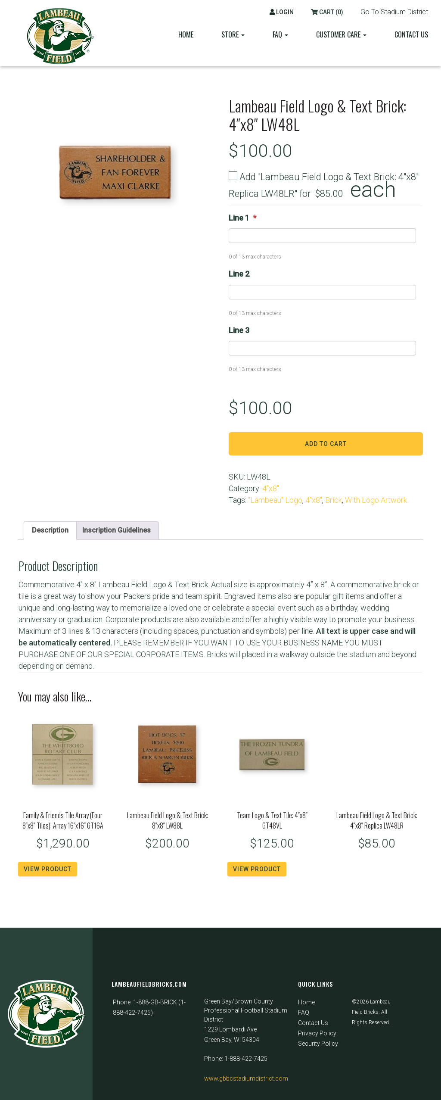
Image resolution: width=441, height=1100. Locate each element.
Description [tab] (52, 530)
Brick (333, 500)
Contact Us (411, 34)
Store (233, 34)
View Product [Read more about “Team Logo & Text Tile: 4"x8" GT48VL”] (257, 869)
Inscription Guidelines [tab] (123, 530)
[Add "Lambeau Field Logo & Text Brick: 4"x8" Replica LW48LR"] (233, 175)
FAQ (303, 1012)
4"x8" (270, 488)
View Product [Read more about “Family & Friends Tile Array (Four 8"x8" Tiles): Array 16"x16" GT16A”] (47, 869)
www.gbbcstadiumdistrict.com (246, 1078)
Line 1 (242, 217)
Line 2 (239, 273)
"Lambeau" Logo (275, 500)
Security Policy (318, 1043)
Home (185, 34)
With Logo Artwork (376, 500)
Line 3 (239, 330)
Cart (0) (327, 12)
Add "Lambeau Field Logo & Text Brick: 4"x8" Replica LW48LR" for (324, 185)
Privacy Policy (317, 1033)
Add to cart (326, 443)
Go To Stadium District (394, 12)
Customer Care (341, 34)
